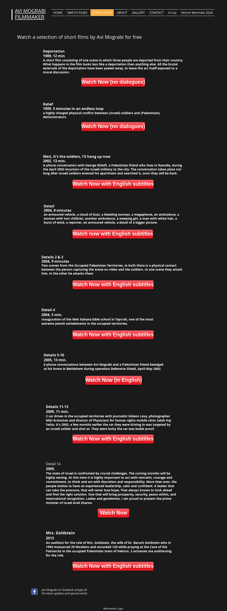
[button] (77, 12)
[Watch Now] (113, 513)
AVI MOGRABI (30, 11)
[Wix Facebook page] (34, 591)
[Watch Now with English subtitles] (113, 184)
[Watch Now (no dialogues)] (113, 82)
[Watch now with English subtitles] (112, 234)
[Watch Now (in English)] (113, 380)
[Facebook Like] (30, 588)
